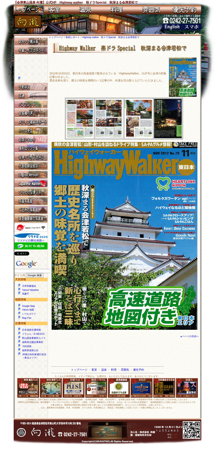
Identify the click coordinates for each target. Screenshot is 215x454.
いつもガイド (29, 313)
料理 (114, 369)
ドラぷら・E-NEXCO (33, 334)
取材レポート (73, 37)
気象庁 (25, 293)
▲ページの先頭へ (189, 336)
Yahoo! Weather (30, 290)
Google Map (28, 306)
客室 (94, 369)
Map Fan (26, 318)
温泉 (104, 369)
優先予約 (138, 369)
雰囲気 (125, 369)
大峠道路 (26, 346)
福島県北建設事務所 (32, 342)
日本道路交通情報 (31, 329)
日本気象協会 (29, 286)
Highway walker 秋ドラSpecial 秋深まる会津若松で (110, 37)
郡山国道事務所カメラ (34, 338)
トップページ (56, 37)
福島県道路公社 (30, 350)
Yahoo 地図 (28, 309)
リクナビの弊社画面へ (31, 240)
